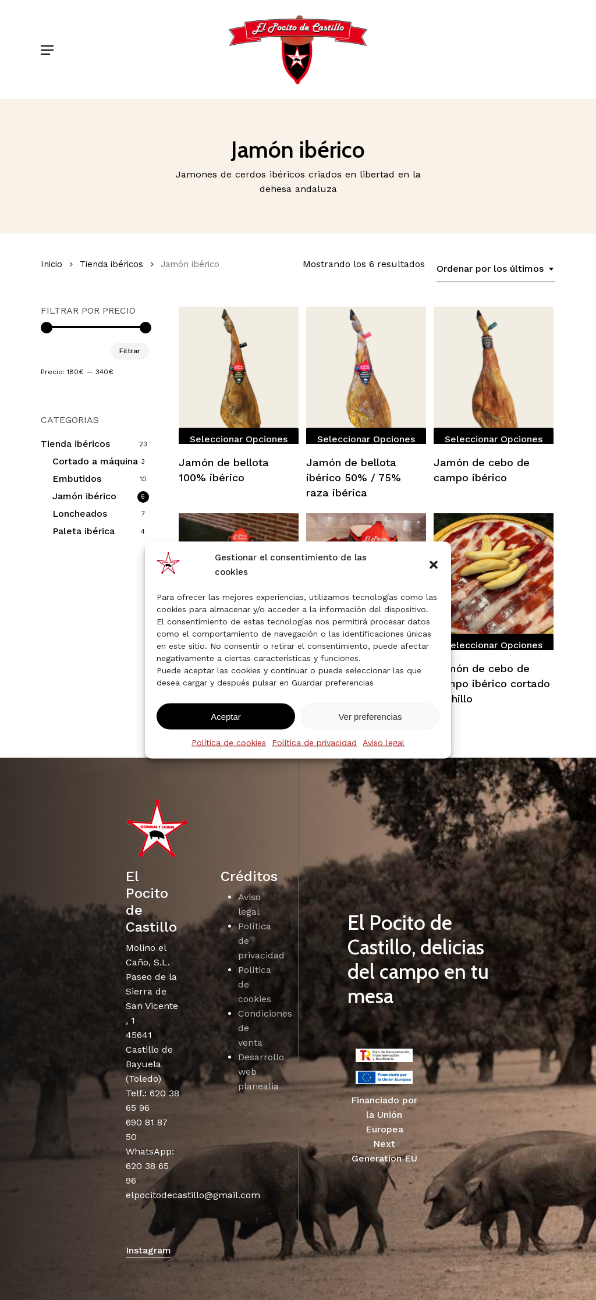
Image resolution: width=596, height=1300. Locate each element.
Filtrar (129, 351)
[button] (433, 565)
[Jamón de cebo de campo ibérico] (494, 375)
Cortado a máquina (95, 461)
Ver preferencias (370, 716)
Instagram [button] (148, 1250)
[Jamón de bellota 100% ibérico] (239, 375)
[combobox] (496, 269)
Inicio (51, 264)
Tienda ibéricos (111, 264)
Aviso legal (384, 742)
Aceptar (226, 716)
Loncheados (79, 513)
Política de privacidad (314, 742)
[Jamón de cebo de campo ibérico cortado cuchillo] (494, 581)
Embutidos (76, 478)
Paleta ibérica (83, 531)
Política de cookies (228, 742)
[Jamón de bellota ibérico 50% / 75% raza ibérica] (366, 375)
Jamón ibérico (84, 496)
